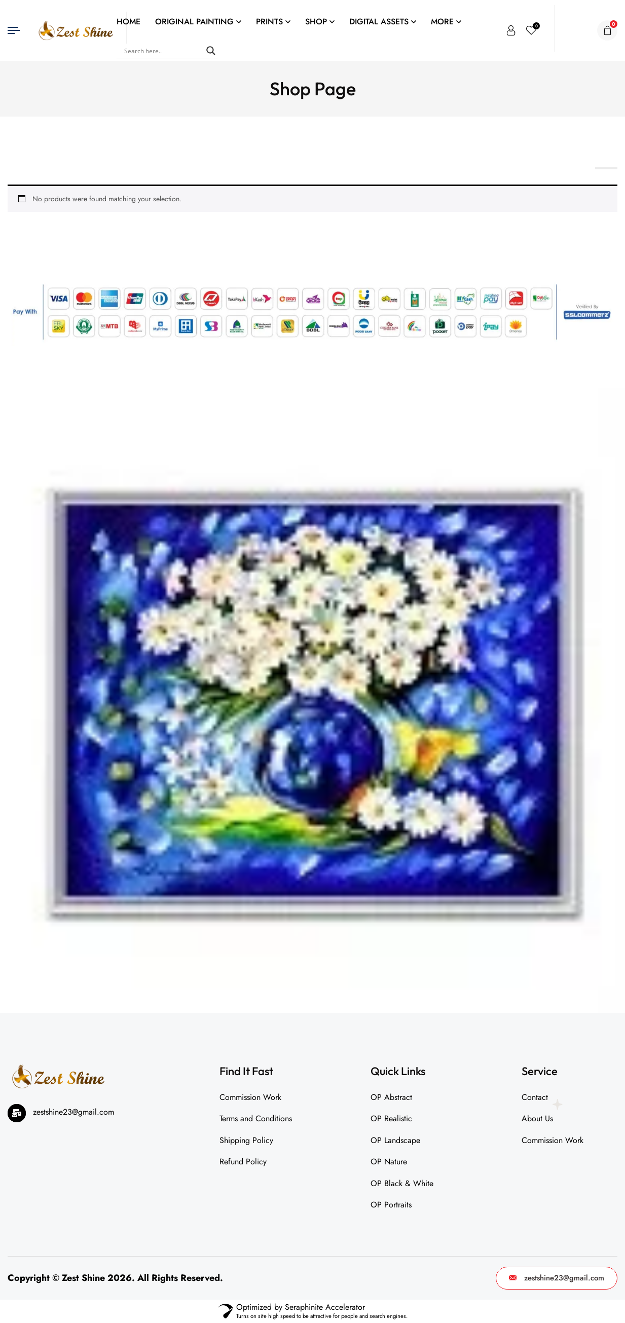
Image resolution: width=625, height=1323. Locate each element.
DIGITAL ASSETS (379, 21)
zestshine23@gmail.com (556, 1277)
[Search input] (162, 51)
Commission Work (250, 1097)
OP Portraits (391, 1204)
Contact (535, 1097)
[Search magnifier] (211, 51)
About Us (537, 1118)
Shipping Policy (246, 1140)
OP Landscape (395, 1140)
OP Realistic (391, 1118)
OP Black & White (402, 1183)
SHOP (316, 21)
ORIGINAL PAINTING (194, 21)
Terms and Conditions (255, 1118)
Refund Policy (243, 1161)
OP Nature (389, 1161)
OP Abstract (391, 1097)
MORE (442, 21)
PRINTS (269, 21)
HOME (128, 21)
